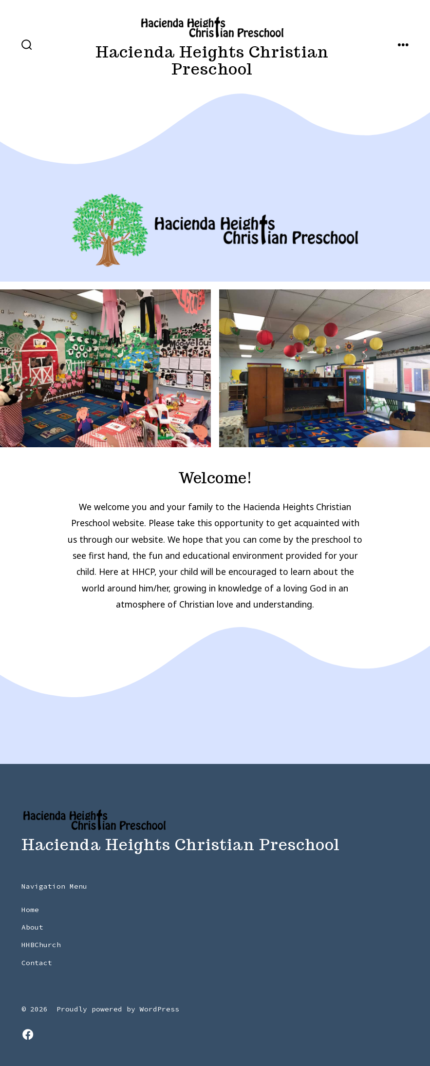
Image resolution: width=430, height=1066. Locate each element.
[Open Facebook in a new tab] (28, 1034)
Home (30, 909)
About (32, 927)
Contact (36, 962)
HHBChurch (41, 944)
